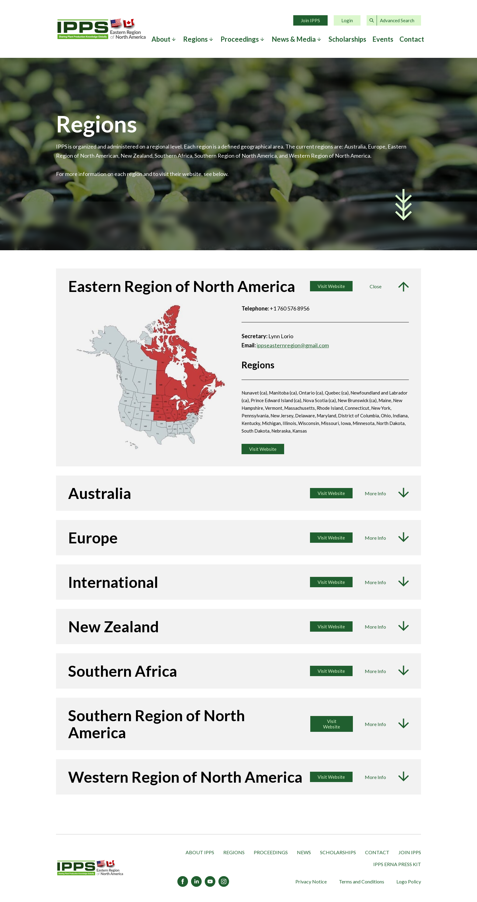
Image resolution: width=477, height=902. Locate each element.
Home (101, 29)
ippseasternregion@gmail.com (293, 345)
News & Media (294, 39)
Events (382, 39)
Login (347, 20)
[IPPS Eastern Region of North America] (90, 868)
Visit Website (331, 493)
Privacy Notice (311, 881)
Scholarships (347, 39)
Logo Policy (408, 881)
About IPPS (200, 852)
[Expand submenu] (173, 39)
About (160, 39)
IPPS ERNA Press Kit (397, 864)
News (304, 852)
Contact (411, 39)
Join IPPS (310, 20)
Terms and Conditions (361, 881)
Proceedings (240, 39)
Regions (195, 39)
